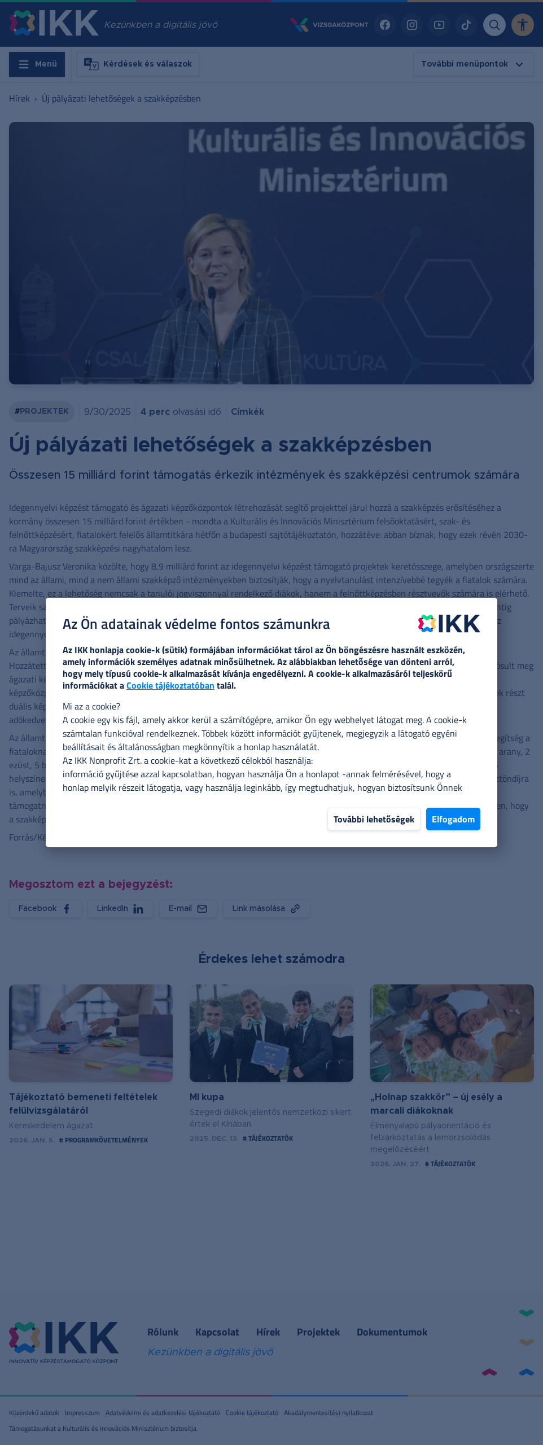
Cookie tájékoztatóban (170, 685)
